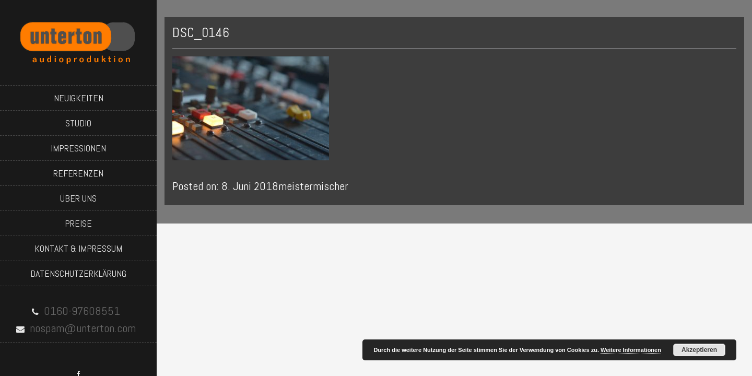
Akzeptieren (699, 350)
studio (78, 123)
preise (78, 223)
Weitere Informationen (631, 350)
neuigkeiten (78, 98)
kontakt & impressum (78, 248)
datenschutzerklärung (78, 273)
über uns (78, 198)
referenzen (78, 173)
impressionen (78, 148)
